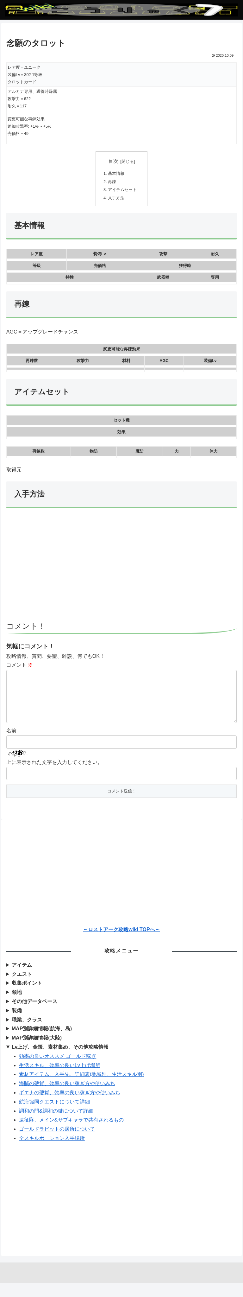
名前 (11, 745)
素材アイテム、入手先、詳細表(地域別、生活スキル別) (81, 1088)
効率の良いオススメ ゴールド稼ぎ (57, 1070)
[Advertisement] (121, 572)
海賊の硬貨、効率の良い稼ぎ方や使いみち (67, 1098)
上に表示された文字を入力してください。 (54, 776)
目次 (113, 161)
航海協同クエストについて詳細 (54, 1116)
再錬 (112, 183)
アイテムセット (123, 192)
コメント (19, 669)
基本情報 (117, 173)
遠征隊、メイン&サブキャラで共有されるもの (71, 1134)
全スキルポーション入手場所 (52, 1152)
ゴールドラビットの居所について (57, 1143)
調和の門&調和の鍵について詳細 (56, 1125)
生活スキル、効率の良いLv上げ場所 (59, 1079)
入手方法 (117, 201)
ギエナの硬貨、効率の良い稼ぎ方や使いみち (69, 1107)
